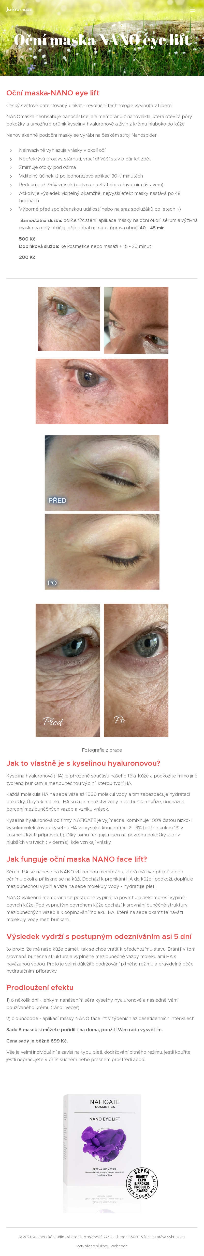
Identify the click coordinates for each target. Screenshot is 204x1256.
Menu (192, 9)
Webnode (119, 1246)
